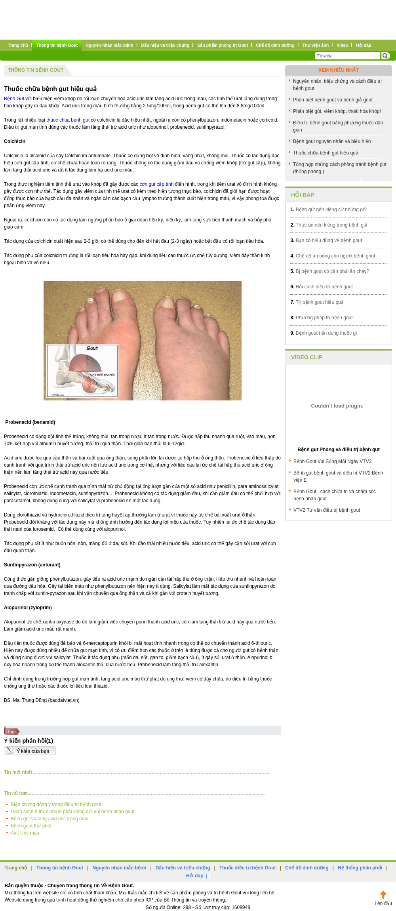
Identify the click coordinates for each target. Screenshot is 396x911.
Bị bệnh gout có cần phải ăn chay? (329, 271)
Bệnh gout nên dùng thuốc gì (323, 333)
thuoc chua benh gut (67, 120)
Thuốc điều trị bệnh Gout (247, 868)
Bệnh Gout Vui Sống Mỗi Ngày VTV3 (332, 461)
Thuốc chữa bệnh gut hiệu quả (50, 89)
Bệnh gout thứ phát (31, 826)
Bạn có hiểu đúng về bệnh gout (326, 240)
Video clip (307, 357)
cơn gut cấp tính (156, 184)
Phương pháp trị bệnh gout (321, 317)
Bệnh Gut (14, 98)
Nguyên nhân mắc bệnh (119, 868)
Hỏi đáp (302, 195)
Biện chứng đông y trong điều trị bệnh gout (56, 804)
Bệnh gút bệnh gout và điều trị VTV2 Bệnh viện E (338, 476)
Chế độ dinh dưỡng (307, 868)
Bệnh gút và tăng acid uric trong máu (49, 818)
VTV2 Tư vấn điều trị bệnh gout (326, 510)
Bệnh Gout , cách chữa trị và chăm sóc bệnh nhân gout (334, 495)
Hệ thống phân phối (360, 868)
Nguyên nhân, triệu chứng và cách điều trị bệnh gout (337, 84)
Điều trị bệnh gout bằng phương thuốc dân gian (338, 126)
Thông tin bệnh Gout (35, 70)
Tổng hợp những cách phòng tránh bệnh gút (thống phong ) (339, 168)
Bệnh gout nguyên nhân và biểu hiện (332, 141)
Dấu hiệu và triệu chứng (183, 868)
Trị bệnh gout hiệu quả (316, 302)
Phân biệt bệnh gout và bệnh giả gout (333, 100)
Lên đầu (383, 903)
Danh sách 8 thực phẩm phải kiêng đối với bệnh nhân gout (73, 811)
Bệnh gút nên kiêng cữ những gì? (328, 209)
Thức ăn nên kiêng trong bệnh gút (328, 225)
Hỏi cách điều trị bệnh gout (321, 287)
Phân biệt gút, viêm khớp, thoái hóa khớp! (337, 111)
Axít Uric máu (25, 833)
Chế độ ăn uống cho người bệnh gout (332, 256)
